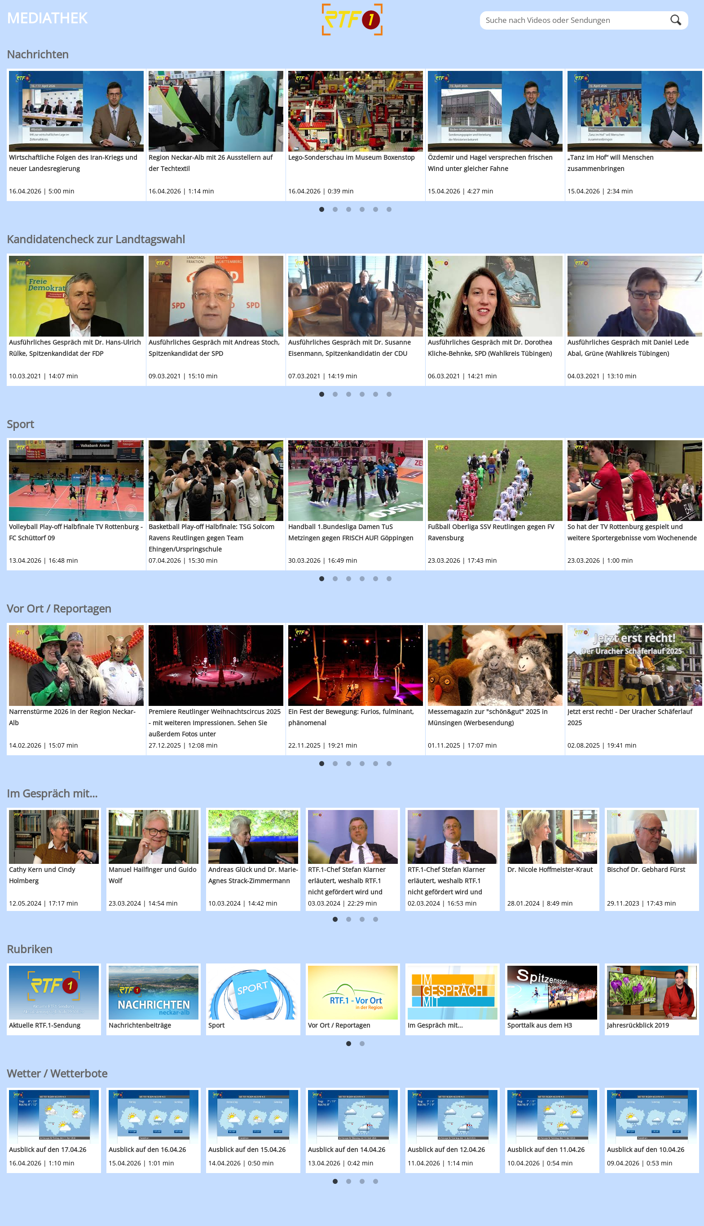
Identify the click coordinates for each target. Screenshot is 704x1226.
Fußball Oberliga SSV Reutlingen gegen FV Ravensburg (491, 532)
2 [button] (335, 209)
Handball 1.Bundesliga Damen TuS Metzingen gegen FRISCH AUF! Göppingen (351, 532)
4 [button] (362, 209)
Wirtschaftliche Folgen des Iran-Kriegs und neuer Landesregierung (73, 163)
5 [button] (375, 209)
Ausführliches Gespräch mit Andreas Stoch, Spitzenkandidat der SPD (214, 348)
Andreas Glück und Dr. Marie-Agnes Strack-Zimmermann (253, 875)
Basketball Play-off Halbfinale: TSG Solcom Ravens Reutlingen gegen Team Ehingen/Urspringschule (211, 537)
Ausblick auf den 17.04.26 (47, 1149)
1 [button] (321, 209)
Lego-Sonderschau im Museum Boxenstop (351, 157)
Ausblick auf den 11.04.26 (546, 1149)
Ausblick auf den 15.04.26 (247, 1149)
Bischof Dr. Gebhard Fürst (646, 869)
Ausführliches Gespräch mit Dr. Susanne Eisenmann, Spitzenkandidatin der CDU (349, 348)
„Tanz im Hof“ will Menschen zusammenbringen (611, 163)
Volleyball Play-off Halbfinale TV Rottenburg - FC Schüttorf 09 (76, 532)
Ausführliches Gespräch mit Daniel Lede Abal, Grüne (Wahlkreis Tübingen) (628, 348)
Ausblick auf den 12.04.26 (446, 1149)
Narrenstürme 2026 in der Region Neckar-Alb (72, 717)
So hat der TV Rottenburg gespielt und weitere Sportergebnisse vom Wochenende (632, 532)
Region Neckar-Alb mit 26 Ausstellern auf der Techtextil (211, 163)
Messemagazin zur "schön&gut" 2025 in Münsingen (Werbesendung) (488, 717)
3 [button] (348, 209)
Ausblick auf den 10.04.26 (645, 1149)
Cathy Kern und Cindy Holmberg (42, 875)
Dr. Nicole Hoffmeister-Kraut (550, 869)
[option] (76, 135)
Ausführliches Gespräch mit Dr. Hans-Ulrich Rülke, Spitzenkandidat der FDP (75, 348)
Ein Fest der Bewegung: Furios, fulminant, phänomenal (351, 717)
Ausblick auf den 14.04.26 (346, 1149)
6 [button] (389, 209)
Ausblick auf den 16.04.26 (147, 1149)
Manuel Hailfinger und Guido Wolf (152, 875)
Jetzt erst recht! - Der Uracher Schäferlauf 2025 (630, 717)
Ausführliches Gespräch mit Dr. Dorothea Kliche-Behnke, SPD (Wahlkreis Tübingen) (490, 348)
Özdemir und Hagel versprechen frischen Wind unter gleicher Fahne (490, 163)
